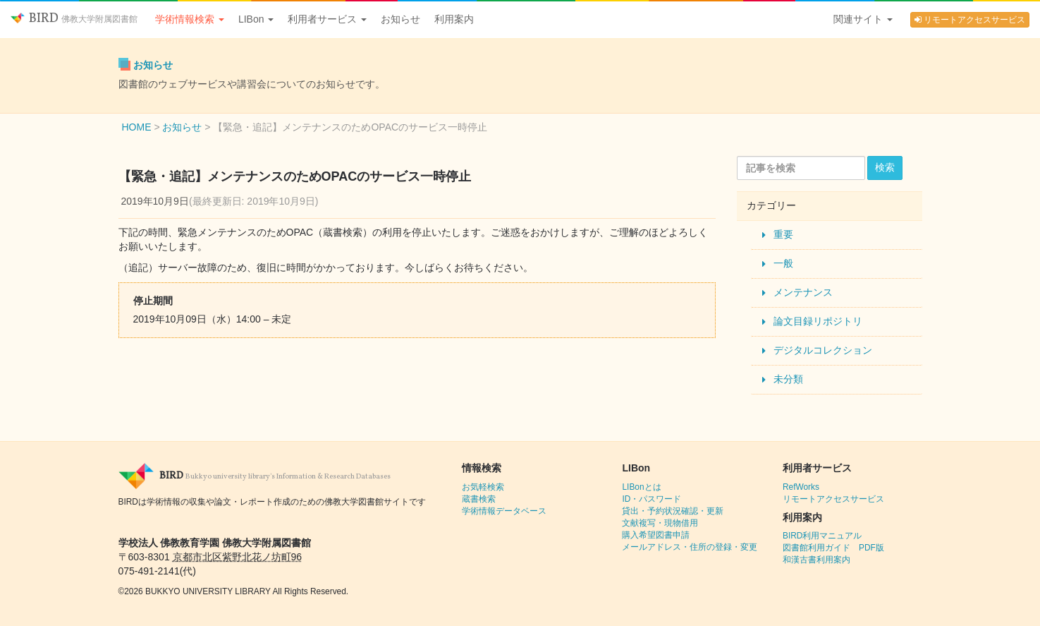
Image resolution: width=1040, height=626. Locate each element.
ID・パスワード (651, 499)
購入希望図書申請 (656, 535)
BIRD (74, 19)
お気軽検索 (483, 487)
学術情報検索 (189, 19)
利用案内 (454, 19)
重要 (783, 234)
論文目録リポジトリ (817, 321)
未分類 (788, 379)
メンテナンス (803, 292)
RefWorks (801, 487)
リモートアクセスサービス (969, 20)
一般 (783, 263)
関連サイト (863, 19)
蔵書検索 (479, 499)
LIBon (256, 19)
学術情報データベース (504, 511)
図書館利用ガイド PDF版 (833, 548)
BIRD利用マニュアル (822, 536)
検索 (885, 167)
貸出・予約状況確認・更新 (672, 511)
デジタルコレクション (822, 350)
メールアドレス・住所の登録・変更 (689, 547)
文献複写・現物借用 (660, 523)
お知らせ (400, 19)
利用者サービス (327, 19)
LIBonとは (641, 487)
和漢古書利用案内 (816, 560)
